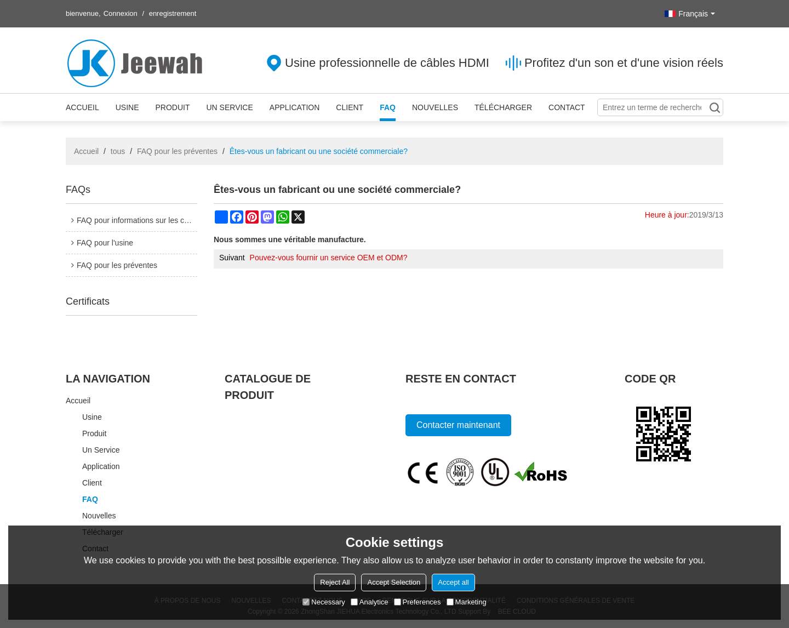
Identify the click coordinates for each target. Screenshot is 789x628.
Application (295, 107)
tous (118, 151)
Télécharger (503, 107)
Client (349, 107)
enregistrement (173, 13)
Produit (172, 107)
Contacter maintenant (458, 425)
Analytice (369, 602)
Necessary (323, 602)
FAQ (388, 107)
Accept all (453, 582)
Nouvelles (435, 107)
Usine (127, 107)
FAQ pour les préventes (177, 151)
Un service (229, 107)
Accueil (82, 107)
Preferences (417, 602)
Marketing (467, 602)
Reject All (335, 582)
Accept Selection (393, 582)
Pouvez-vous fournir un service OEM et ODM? (329, 257)
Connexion (121, 13)
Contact (566, 107)
